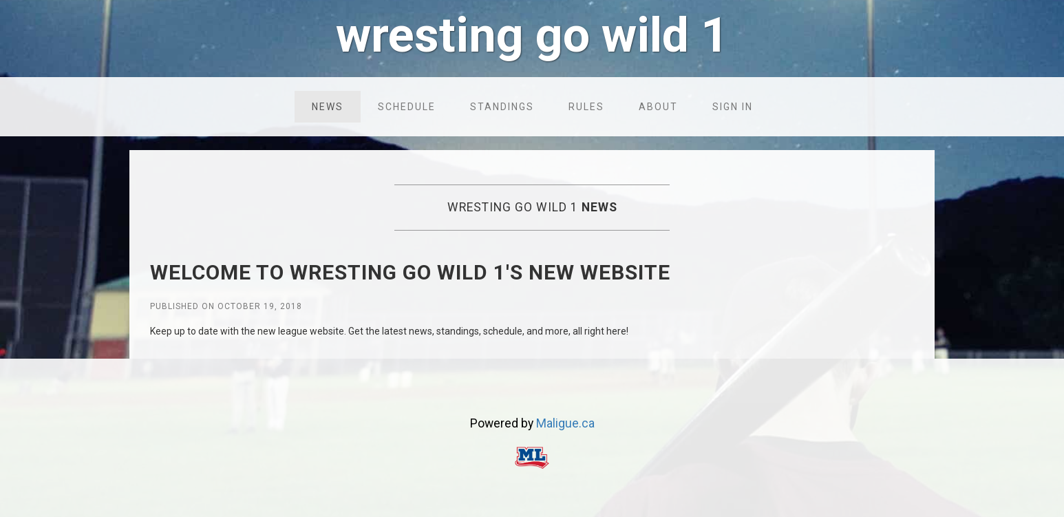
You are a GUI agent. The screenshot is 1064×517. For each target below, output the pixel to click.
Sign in (732, 106)
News (327, 106)
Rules (586, 106)
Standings (502, 106)
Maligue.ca (565, 423)
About (658, 106)
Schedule (407, 106)
